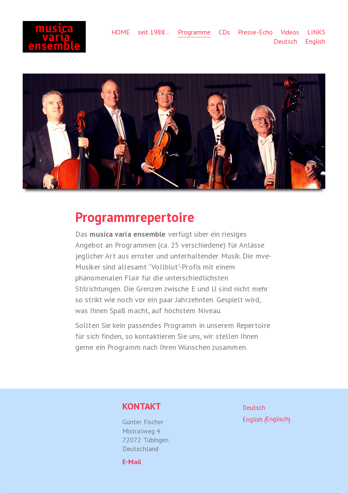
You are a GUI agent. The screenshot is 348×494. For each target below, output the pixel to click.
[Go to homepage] (54, 37)
